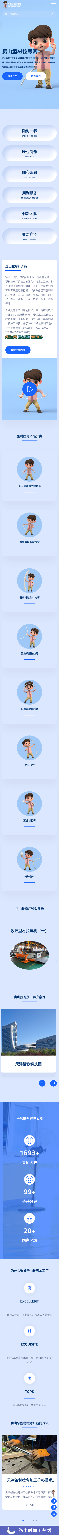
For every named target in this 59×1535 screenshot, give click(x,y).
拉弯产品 (12, 76)
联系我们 (36, 76)
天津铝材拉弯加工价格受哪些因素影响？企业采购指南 (29, 1482)
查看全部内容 (18, 350)
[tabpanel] (29, 1472)
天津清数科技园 (29, 1063)
